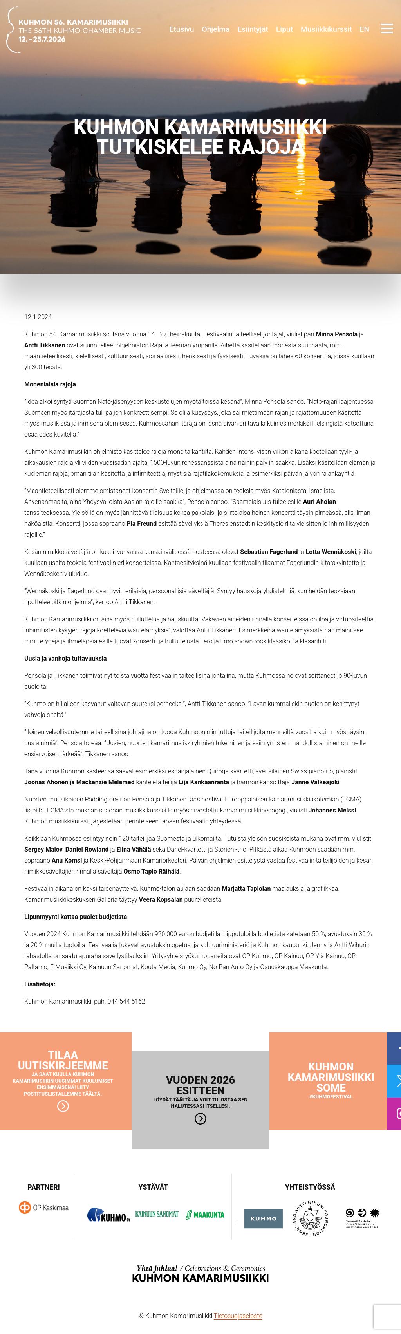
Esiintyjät (252, 29)
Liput (284, 29)
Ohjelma (215, 29)
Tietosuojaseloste (238, 1316)
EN (364, 29)
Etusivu (182, 29)
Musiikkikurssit (326, 29)
